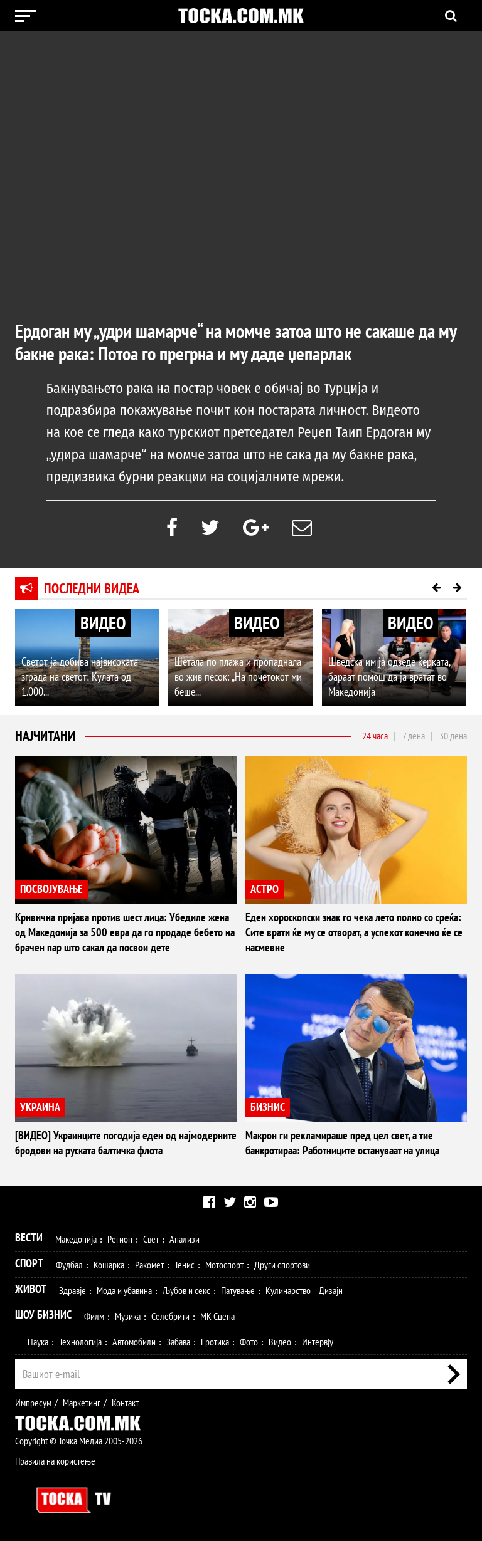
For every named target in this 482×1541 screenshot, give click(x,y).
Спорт (29, 1263)
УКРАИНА (40, 1107)
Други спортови (282, 1264)
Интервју (317, 1341)
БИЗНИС (267, 1107)
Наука (38, 1341)
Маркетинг (81, 1402)
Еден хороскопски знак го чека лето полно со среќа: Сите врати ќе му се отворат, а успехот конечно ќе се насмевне (354, 932)
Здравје (72, 1290)
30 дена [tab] (453, 735)
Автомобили (134, 1341)
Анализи (184, 1239)
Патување (238, 1290)
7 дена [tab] (413, 735)
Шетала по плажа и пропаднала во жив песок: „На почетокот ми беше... (238, 676)
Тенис (184, 1264)
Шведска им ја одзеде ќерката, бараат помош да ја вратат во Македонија (389, 676)
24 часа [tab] (375, 735)
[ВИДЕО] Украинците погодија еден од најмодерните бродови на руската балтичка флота (126, 1142)
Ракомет (149, 1264)
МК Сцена (217, 1316)
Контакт (125, 1402)
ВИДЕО (103, 622)
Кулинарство (288, 1290)
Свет (151, 1239)
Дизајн (331, 1290)
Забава (178, 1341)
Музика (128, 1316)
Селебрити (170, 1316)
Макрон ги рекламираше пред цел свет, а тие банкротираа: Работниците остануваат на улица (342, 1142)
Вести (29, 1237)
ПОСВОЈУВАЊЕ (51, 889)
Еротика (215, 1341)
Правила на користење (55, 1461)
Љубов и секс (186, 1290)
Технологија (80, 1341)
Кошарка (109, 1264)
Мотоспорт (224, 1264)
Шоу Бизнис (43, 1314)
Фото (249, 1341)
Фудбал (69, 1264)
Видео (280, 1341)
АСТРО (264, 889)
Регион (119, 1239)
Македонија (76, 1239)
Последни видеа (91, 588)
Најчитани (45, 735)
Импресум (33, 1402)
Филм (94, 1316)
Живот (30, 1289)
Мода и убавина (124, 1290)
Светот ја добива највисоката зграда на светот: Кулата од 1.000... (79, 676)
